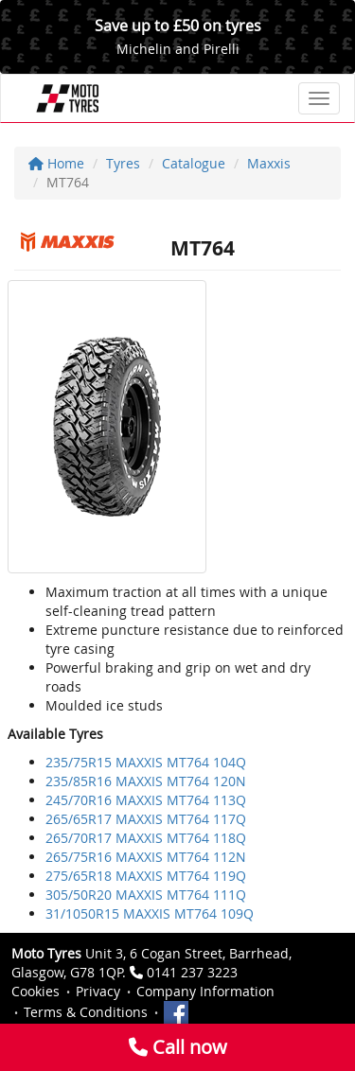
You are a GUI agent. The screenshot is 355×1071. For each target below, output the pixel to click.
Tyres (123, 163)
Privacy (98, 991)
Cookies (35, 991)
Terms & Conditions (86, 1012)
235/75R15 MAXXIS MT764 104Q (145, 762)
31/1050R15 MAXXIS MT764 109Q (149, 913)
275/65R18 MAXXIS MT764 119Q (145, 876)
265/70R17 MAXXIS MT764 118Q (145, 838)
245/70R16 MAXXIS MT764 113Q (145, 800)
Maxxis (269, 163)
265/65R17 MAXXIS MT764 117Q (145, 819)
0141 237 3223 (192, 972)
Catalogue (193, 163)
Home (56, 163)
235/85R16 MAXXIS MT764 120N (145, 781)
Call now (178, 1047)
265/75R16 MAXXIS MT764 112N (145, 857)
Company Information (205, 991)
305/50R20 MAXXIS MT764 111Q (145, 895)
